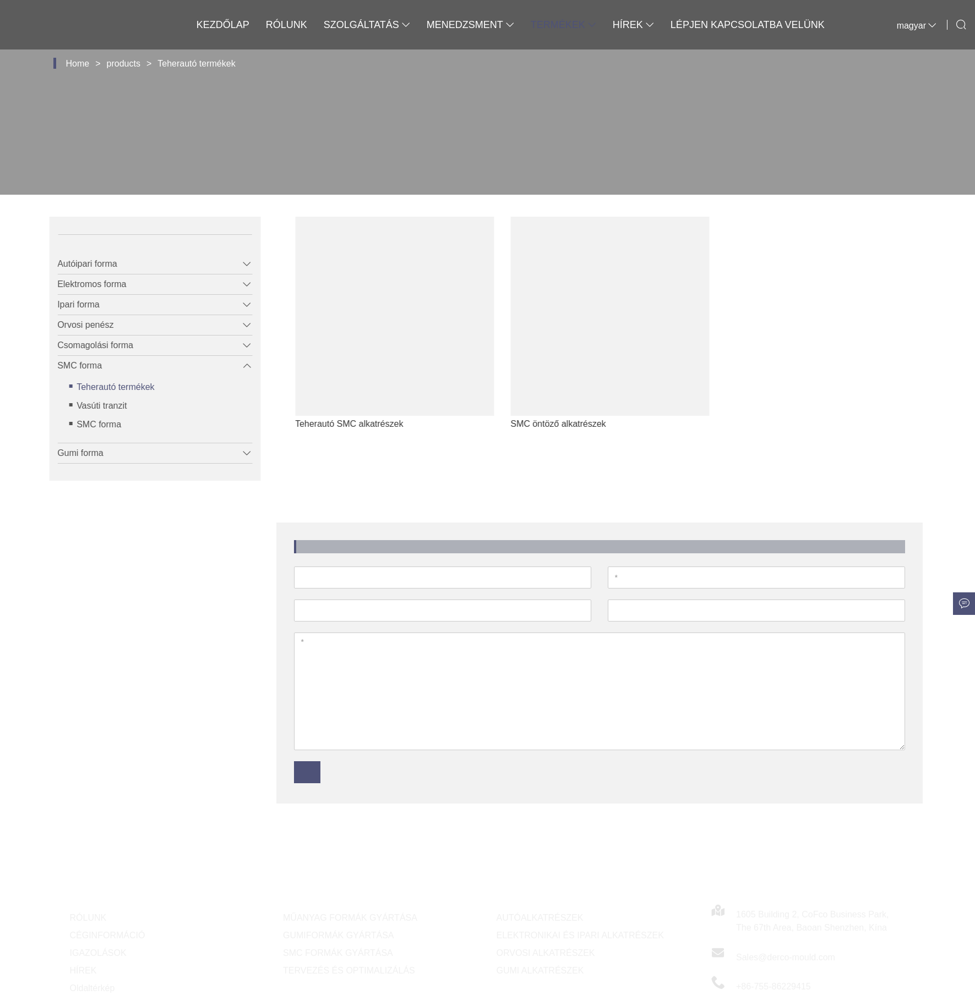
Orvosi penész (78, 324)
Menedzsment (470, 24)
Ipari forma (70, 304)
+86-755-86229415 (773, 986)
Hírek (633, 24)
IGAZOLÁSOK (98, 953)
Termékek (563, 24)
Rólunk (286, 24)
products (123, 63)
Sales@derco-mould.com (785, 957)
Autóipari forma (80, 263)
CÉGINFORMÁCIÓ (107, 935)
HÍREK (83, 970)
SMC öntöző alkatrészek (581, 423)
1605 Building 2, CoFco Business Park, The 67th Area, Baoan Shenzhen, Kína (812, 921)
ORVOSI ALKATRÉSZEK (546, 953)
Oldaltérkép (92, 988)
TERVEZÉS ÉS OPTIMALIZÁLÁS (349, 970)
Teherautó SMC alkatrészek (372, 423)
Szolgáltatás (367, 24)
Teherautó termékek (196, 63)
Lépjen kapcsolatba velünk (748, 24)
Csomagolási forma (88, 345)
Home (78, 63)
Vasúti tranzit (94, 405)
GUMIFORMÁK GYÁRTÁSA (338, 935)
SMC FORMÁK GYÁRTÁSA (338, 953)
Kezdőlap (223, 24)
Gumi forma (73, 453)
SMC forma (72, 365)
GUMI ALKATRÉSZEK (540, 970)
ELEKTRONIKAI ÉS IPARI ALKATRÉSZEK (580, 935)
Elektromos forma (84, 284)
